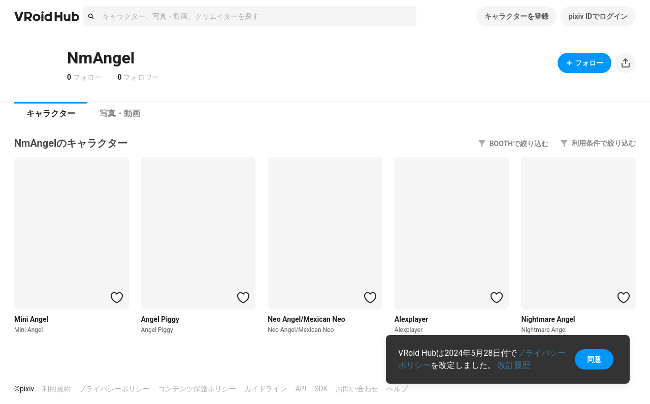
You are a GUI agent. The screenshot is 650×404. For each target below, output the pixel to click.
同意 (594, 359)
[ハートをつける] (117, 297)
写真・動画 (120, 113)
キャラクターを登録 (516, 16)
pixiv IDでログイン (598, 16)
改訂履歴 (514, 365)
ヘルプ (397, 389)
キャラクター (50, 113)
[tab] (50, 114)
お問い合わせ (357, 389)
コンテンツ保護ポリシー (197, 389)
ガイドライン (265, 389)
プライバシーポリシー (114, 389)
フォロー (584, 63)
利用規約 (56, 389)
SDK (321, 389)
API (300, 389)
